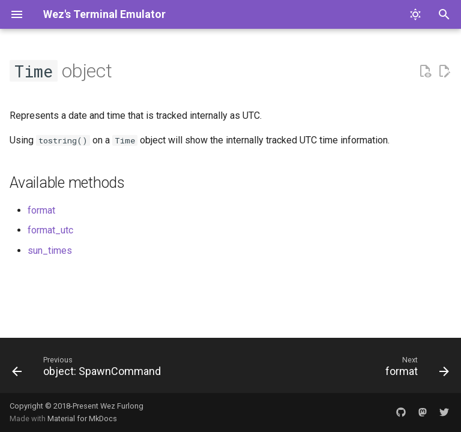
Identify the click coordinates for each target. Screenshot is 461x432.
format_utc (50, 230)
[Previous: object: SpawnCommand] (88, 369)
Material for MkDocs (82, 418)
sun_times (50, 250)
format (41, 210)
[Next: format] (415, 369)
